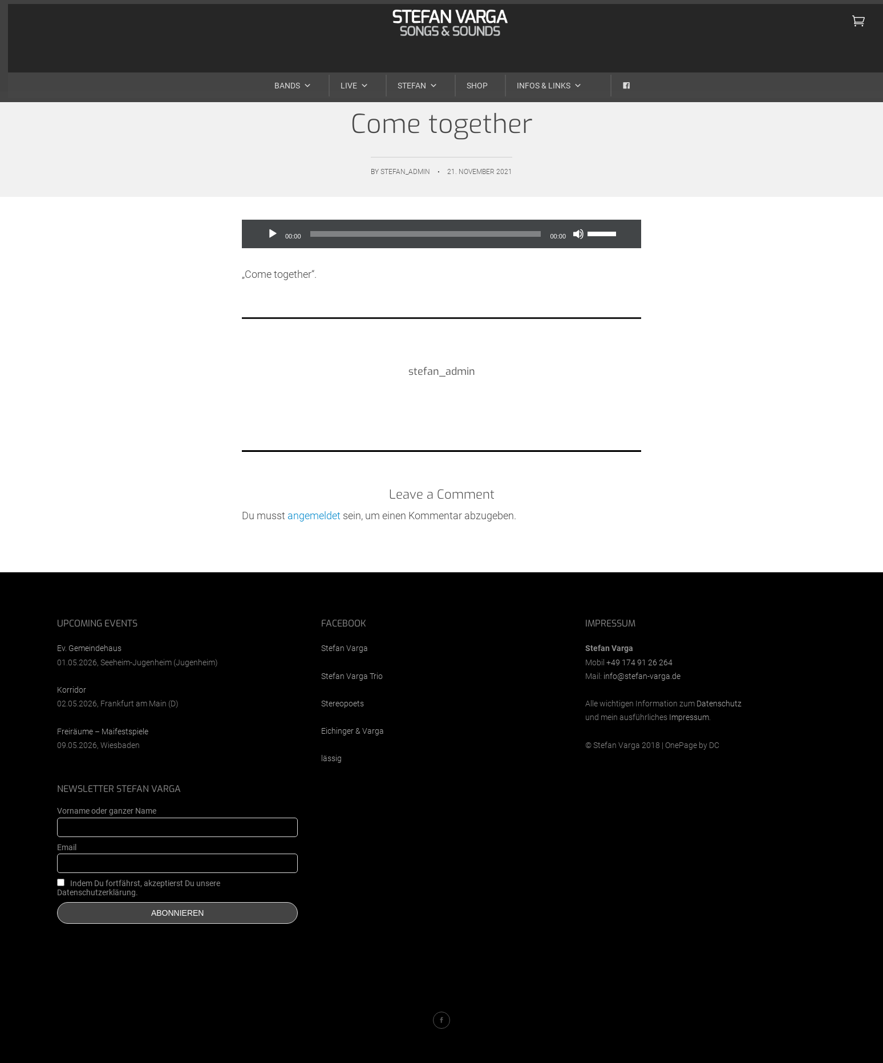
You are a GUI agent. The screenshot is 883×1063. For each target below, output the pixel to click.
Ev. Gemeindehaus (89, 648)
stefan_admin (405, 172)
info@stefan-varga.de (642, 676)
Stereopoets (342, 703)
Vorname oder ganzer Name (106, 810)
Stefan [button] (410, 81)
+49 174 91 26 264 (639, 662)
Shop (469, 81)
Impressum (689, 717)
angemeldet (314, 516)
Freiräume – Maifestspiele (102, 731)
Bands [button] (284, 81)
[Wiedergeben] (272, 234)
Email (66, 847)
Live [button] (347, 81)
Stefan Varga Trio (352, 676)
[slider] (425, 234)
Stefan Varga (344, 648)
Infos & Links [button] (541, 81)
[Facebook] (615, 81)
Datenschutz (719, 703)
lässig (331, 758)
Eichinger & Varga (352, 730)
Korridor (71, 689)
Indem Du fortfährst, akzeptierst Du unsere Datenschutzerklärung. (138, 888)
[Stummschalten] (578, 234)
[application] (441, 234)
